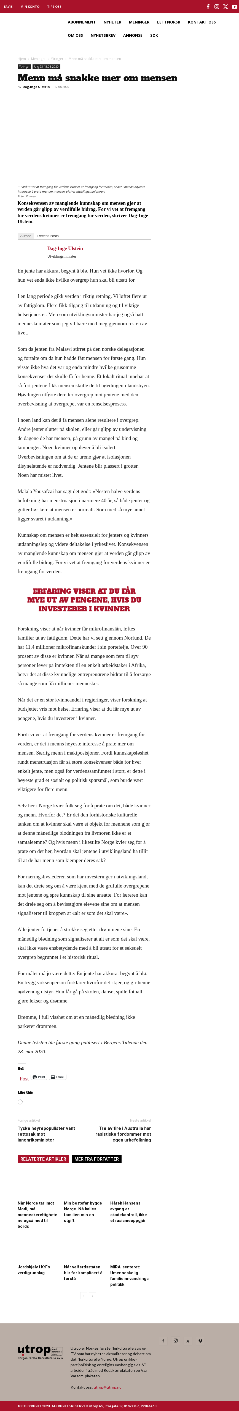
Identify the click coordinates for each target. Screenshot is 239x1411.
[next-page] (92, 1295)
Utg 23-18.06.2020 (46, 67)
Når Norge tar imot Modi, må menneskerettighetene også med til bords (37, 1215)
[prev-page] (83, 1295)
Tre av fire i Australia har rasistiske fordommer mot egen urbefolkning (123, 1134)
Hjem (22, 58)
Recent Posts (47, 236)
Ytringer (57, 58)
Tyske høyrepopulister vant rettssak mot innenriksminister (46, 1134)
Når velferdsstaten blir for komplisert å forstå (83, 1273)
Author (25, 236)
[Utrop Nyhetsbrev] (190, 239)
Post (24, 1077)
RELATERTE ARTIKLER (43, 1159)
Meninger (38, 58)
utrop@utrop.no (108, 1387)
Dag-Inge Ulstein (36, 87)
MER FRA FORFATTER (96, 1159)
